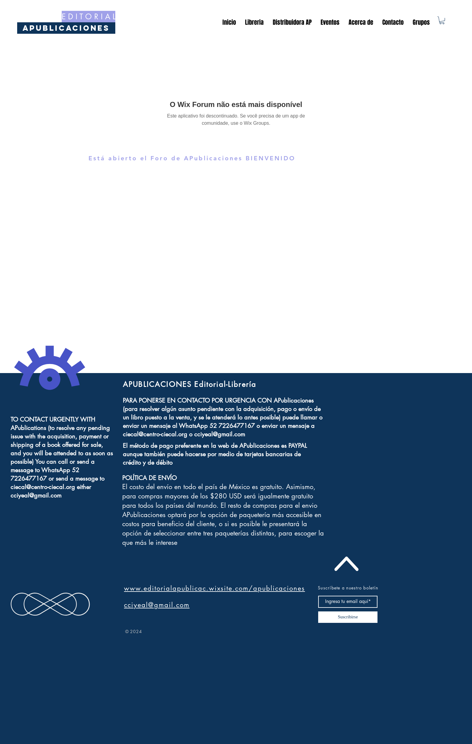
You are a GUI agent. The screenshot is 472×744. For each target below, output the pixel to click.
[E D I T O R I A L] (88, 16)
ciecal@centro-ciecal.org (43, 487)
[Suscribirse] (347, 617)
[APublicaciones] (66, 28)
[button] (441, 20)
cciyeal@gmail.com (36, 495)
